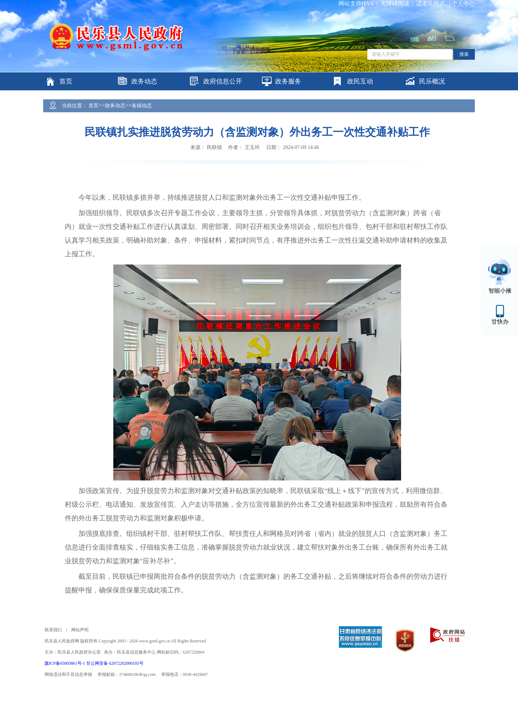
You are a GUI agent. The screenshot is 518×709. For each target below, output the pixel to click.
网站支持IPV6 (356, 3)
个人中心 (463, 4)
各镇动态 (142, 105)
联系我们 (53, 629)
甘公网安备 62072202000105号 (115, 663)
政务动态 (115, 105)
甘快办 (500, 322)
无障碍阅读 (395, 3)
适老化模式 (430, 3)
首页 (93, 105)
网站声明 (79, 629)
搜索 (464, 54)
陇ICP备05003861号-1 (65, 663)
